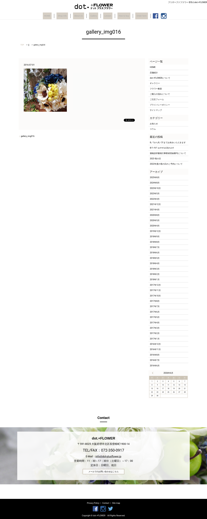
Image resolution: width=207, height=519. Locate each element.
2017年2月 (154, 333)
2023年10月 (155, 188)
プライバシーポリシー (160, 105)
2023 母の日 (155, 158)
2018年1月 (154, 279)
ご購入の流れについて (160, 94)
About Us (80, 16)
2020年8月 (154, 215)
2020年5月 (154, 220)
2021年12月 (155, 204)
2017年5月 (154, 317)
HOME (52, 16)
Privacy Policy (93, 503)
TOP (22, 45)
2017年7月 (154, 306)
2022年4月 (154, 199)
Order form (136, 16)
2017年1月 (154, 339)
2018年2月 (154, 274)
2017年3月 (154, 328)
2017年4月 (154, 322)
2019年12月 (155, 231)
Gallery (93, 16)
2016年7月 (154, 360)
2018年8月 (154, 242)
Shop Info (65, 16)
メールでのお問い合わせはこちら (103, 471)
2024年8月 (154, 183)
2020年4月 (154, 226)
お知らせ (154, 123)
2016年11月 (155, 349)
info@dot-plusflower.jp (108, 456)
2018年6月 (154, 252)
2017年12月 (155, 285)
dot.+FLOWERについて (160, 78)
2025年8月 (154, 177)
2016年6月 (154, 365)
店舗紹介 (154, 72)
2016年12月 (155, 344)
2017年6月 (154, 312)
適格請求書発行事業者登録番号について (168, 153)
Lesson (105, 16)
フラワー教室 (156, 89)
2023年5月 (154, 193)
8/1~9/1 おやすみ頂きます (162, 148)
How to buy (120, 16)
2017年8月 (154, 301)
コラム (153, 129)
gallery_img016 (27, 136)
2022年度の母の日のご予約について (166, 164)
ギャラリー (155, 83)
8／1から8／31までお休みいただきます (168, 142)
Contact (105, 503)
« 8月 (152, 373)
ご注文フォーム (157, 99)
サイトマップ (156, 110)
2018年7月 (154, 247)
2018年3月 (154, 269)
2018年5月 (154, 258)
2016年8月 (154, 355)
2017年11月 (155, 290)
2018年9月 (154, 236)
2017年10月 (155, 296)
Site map (116, 503)
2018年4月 (154, 263)
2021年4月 (154, 209)
